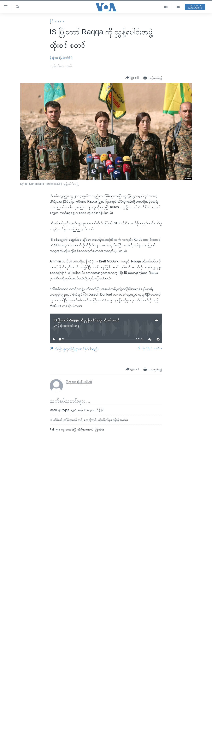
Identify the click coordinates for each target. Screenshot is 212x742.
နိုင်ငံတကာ (57, 21)
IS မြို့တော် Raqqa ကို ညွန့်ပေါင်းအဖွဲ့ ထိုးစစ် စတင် (86, 320)
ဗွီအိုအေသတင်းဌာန (68, 325)
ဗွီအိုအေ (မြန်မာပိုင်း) (61, 57)
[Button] (132, 77)
